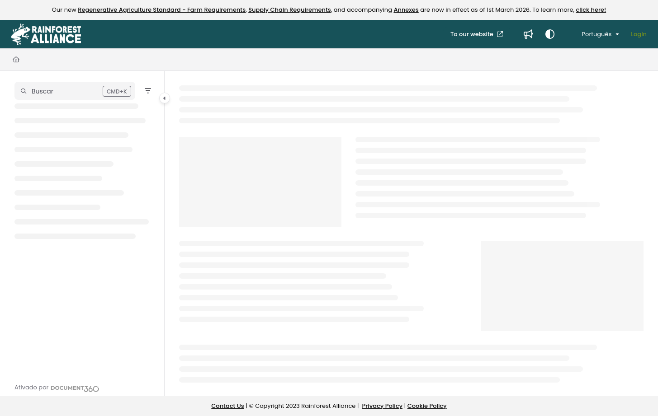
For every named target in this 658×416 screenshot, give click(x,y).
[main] (411, 233)
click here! (591, 9)
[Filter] (147, 90)
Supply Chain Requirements (289, 9)
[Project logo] (46, 34)
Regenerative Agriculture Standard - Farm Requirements (162, 9)
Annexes (405, 9)
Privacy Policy (382, 406)
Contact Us (227, 406)
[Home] (16, 59)
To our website (472, 34)
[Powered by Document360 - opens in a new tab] (56, 387)
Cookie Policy (427, 406)
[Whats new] (528, 34)
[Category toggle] (164, 98)
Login (639, 34)
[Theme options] (550, 34)
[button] (74, 91)
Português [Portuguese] (590, 34)
